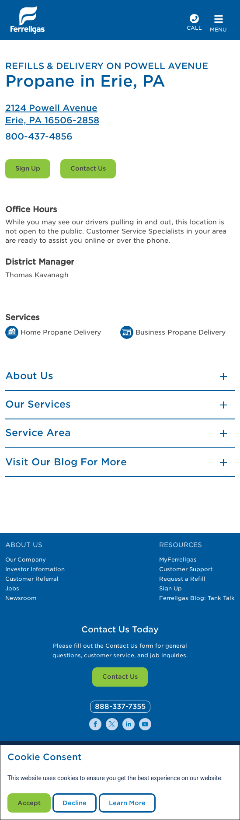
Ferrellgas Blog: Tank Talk (197, 598)
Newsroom (21, 598)
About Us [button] (29, 375)
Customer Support (185, 569)
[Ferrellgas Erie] (120, 114)
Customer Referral (32, 579)
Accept (29, 802)
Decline (75, 802)
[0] (120, 707)
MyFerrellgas (178, 559)
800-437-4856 (39, 136)
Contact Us (88, 168)
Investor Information (35, 569)
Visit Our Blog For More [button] (66, 462)
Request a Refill (182, 579)
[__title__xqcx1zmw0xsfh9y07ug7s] (27, 20)
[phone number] (194, 23)
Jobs (12, 588)
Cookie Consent (44, 757)
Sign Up (27, 168)
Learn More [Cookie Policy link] (127, 802)
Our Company (25, 559)
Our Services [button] (38, 404)
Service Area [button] (38, 432)
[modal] (120, 782)
